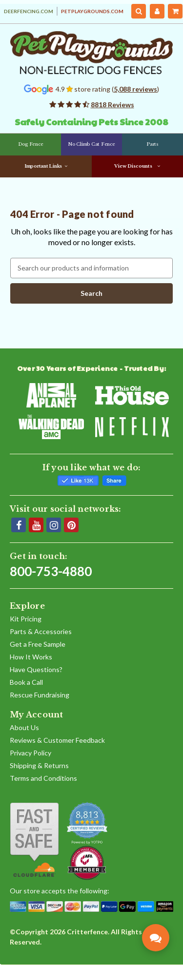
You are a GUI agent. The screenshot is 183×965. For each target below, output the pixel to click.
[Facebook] (18, 525)
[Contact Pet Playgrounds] (155, 937)
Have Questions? (36, 669)
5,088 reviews (135, 89)
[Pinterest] (71, 525)
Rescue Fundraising (39, 695)
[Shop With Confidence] (34, 840)
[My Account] (157, 11)
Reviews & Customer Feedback (57, 740)
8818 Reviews (112, 104)
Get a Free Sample (37, 644)
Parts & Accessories (41, 631)
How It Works (31, 657)
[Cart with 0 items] (175, 11)
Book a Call (26, 682)
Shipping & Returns (39, 765)
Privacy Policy (30, 753)
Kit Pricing (25, 619)
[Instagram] (53, 525)
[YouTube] (36, 525)
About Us (24, 727)
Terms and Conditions (43, 778)
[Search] (139, 11)
